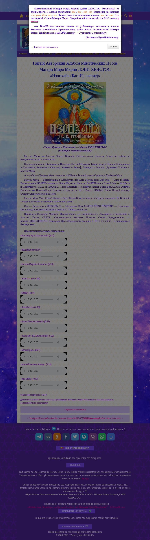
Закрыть (113, 46)
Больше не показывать (44, 47)
